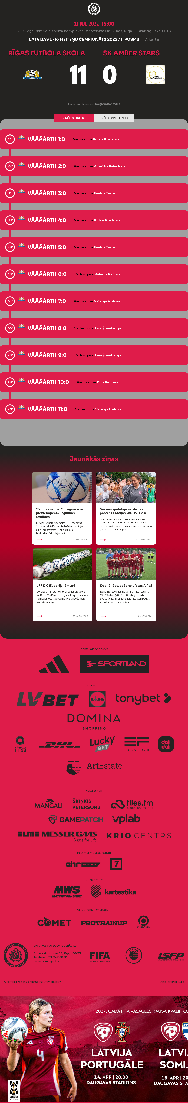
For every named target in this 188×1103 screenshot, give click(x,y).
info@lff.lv (52, 961)
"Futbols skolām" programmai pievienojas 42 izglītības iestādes (59, 513)
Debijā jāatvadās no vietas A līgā (126, 585)
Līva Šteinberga (108, 328)
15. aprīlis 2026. (62, 616)
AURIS (181, 982)
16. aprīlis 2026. (126, 540)
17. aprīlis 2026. (62, 540)
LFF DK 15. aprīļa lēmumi (56, 585)
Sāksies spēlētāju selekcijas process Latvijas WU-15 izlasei (124, 511)
